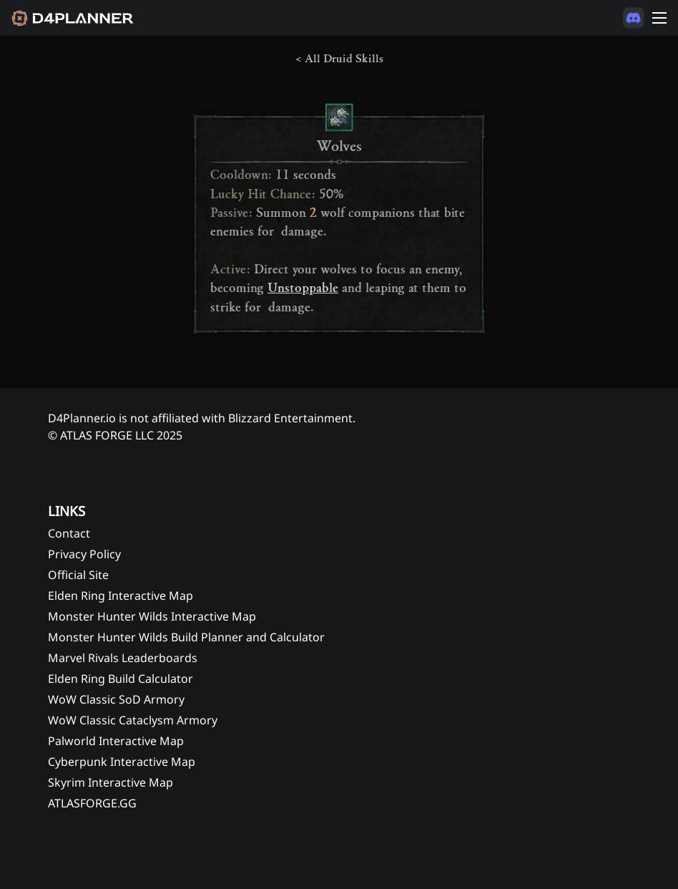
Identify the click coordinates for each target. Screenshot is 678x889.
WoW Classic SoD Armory (116, 699)
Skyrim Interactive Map (110, 782)
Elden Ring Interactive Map (120, 595)
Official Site (78, 575)
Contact (69, 533)
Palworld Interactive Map (116, 741)
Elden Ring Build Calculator (120, 678)
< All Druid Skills (339, 58)
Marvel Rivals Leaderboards (122, 658)
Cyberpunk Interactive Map (121, 761)
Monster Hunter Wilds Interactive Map (152, 616)
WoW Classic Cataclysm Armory (132, 720)
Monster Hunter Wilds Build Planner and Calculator (186, 637)
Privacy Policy (84, 554)
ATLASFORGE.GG (92, 803)
